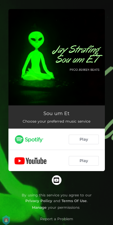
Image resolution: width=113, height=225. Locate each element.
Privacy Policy (38, 200)
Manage (39, 207)
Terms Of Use (74, 200)
